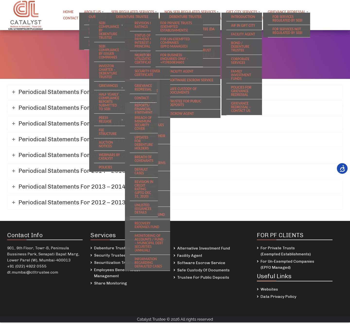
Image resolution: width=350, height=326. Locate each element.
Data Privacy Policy (278, 296)
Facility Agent (189, 255)
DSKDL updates (223, 18)
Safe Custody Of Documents (203, 270)
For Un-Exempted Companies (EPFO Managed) (287, 264)
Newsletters (291, 18)
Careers (138, 18)
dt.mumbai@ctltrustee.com (32, 272)
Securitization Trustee (115, 262)
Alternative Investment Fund (203, 248)
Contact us (73, 18)
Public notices (107, 18)
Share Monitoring (110, 283)
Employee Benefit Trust (178, 18)
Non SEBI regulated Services (191, 12)
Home (68, 12)
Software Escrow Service (201, 262)
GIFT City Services (243, 12)
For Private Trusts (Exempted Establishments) (286, 251)
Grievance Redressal (288, 12)
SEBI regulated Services (133, 12)
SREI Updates (257, 18)
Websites (269, 289)
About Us (92, 12)
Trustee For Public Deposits (203, 277)
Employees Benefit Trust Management (117, 272)
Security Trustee (110, 255)
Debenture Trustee (112, 248)
